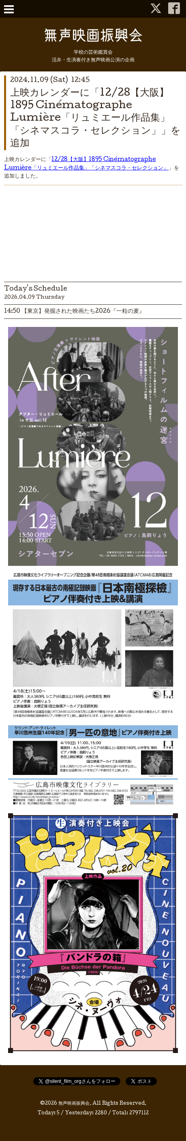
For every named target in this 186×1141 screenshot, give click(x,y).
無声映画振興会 (74, 1103)
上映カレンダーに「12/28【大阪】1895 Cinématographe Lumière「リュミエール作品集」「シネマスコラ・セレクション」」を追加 (95, 118)
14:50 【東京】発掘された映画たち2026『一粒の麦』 (74, 311)
